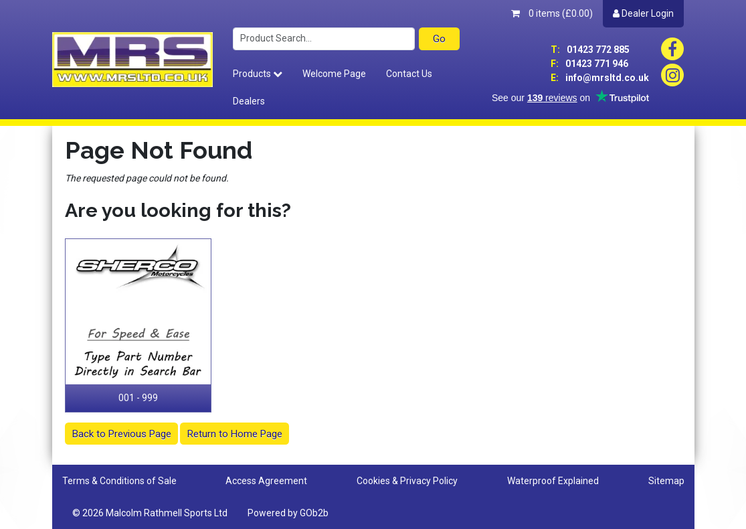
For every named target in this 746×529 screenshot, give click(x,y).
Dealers (249, 101)
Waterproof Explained (553, 480)
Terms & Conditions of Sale (119, 480)
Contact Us (409, 73)
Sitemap (666, 480)
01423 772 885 (590, 49)
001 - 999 (138, 397)
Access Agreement (266, 480)
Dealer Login (643, 13)
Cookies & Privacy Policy (407, 480)
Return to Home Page (234, 434)
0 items (552, 13)
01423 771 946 (589, 63)
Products (257, 73)
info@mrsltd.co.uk (600, 77)
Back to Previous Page (121, 434)
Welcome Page (334, 73)
